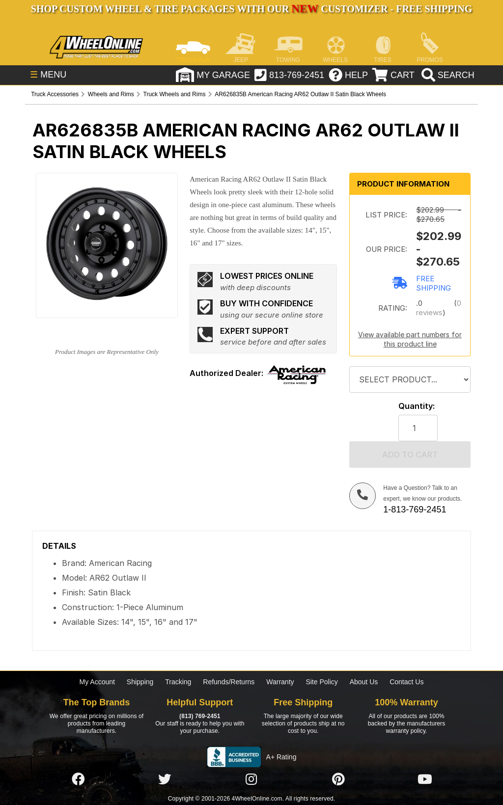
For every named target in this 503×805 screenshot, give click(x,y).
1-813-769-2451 (414, 509)
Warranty (280, 682)
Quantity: (416, 406)
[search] (444, 76)
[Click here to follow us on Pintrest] (338, 779)
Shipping (140, 682)
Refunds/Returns (228, 682)
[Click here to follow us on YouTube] (425, 779)
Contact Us (406, 682)
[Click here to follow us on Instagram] (251, 779)
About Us (364, 682)
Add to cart (410, 454)
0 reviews (438, 307)
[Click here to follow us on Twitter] (164, 779)
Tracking (178, 682)
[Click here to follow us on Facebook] (78, 779)
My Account (97, 682)
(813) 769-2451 (199, 716)
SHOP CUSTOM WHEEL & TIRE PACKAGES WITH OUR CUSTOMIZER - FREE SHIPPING (251, 8)
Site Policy (321, 682)
